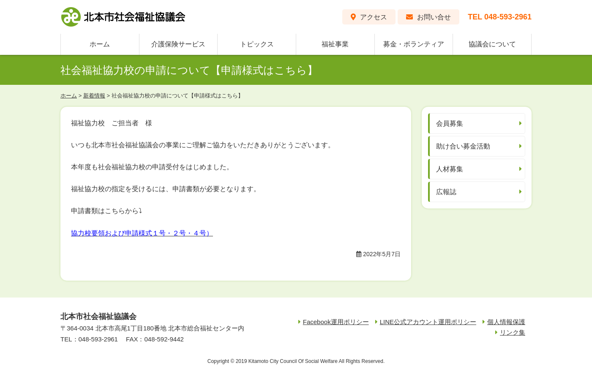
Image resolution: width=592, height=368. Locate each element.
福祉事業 (335, 44)
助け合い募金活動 (463, 146)
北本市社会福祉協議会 (123, 16)
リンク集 (512, 332)
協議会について (492, 44)
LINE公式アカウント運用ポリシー (428, 321)
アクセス (373, 17)
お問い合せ (434, 17)
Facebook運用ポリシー (336, 321)
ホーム (100, 44)
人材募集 (449, 169)
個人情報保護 (506, 321)
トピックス (257, 44)
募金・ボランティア (413, 44)
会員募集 (449, 123)
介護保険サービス (178, 44)
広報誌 (446, 191)
